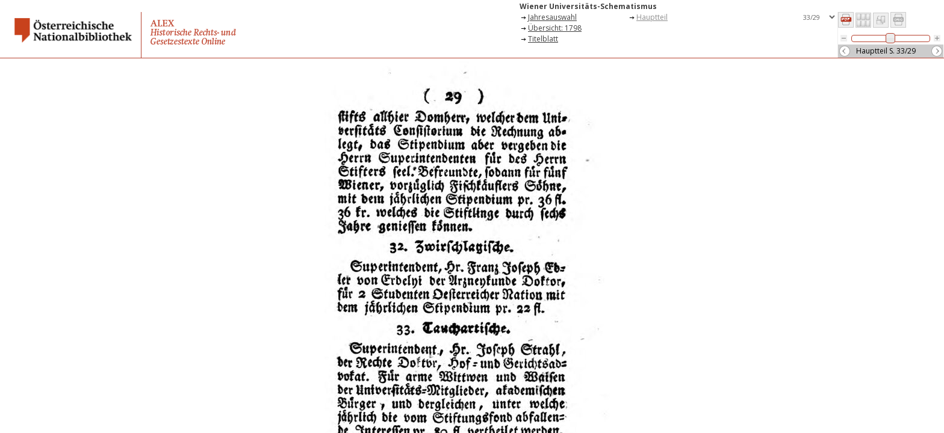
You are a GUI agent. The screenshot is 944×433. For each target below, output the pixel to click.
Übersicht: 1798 (555, 28)
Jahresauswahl (552, 17)
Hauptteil (652, 17)
